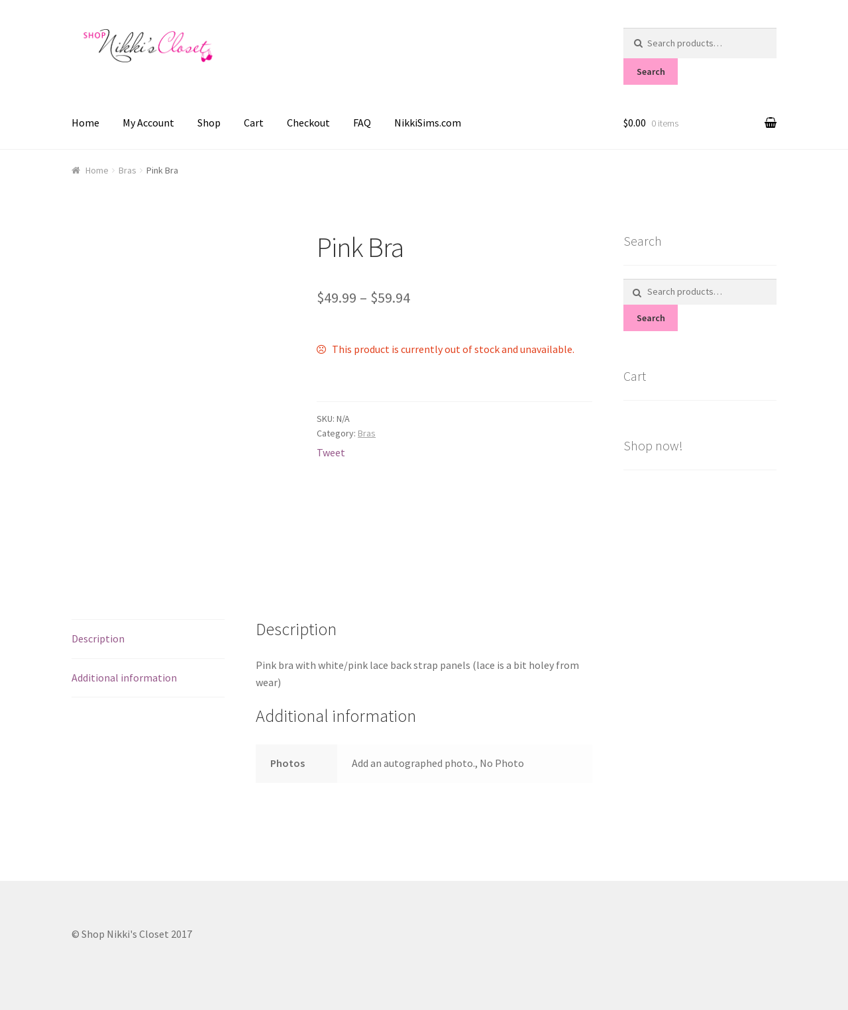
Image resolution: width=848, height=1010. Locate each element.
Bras (127, 170)
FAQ (362, 122)
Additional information (124, 677)
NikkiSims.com (427, 122)
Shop (209, 122)
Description (98, 638)
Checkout (308, 122)
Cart (254, 122)
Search (651, 71)
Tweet (331, 452)
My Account (148, 122)
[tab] (148, 639)
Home (85, 122)
